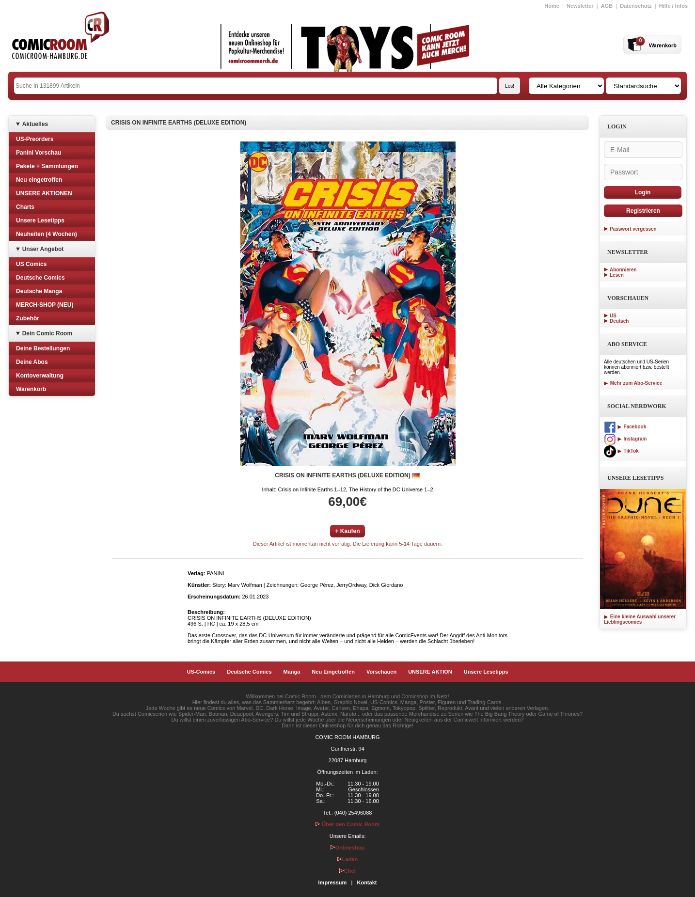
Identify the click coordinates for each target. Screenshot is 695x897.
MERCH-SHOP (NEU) (44, 304)
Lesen (617, 275)
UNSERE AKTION (430, 672)
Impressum (332, 882)
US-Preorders (34, 139)
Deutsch (619, 321)
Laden (347, 859)
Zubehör (27, 318)
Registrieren (643, 210)
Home (551, 6)
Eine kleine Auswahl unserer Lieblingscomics (640, 619)
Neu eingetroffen (39, 179)
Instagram (625, 438)
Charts (25, 207)
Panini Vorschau (38, 152)
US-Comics (201, 672)
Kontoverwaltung (39, 375)
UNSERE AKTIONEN (44, 193)
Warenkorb (31, 389)
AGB (607, 6)
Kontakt (367, 882)
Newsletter (580, 6)
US (613, 315)
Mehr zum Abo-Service (633, 383)
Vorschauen (381, 672)
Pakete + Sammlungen (47, 166)
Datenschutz (635, 6)
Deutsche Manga (39, 291)
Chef (347, 871)
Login (643, 192)
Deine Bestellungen (43, 348)
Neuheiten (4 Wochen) (46, 234)
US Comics (31, 264)
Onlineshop (348, 847)
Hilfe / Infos (673, 6)
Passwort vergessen (633, 229)
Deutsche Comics (40, 277)
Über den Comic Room (347, 824)
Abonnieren (623, 269)
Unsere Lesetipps (40, 220)
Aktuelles (35, 124)
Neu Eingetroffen (333, 672)
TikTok (621, 451)
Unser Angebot (43, 249)
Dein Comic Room (47, 333)
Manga (292, 672)
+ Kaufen (347, 531)
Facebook (625, 426)
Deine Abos (32, 362)
